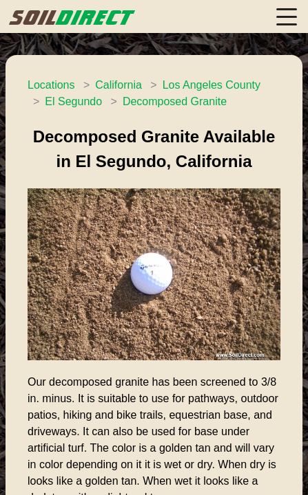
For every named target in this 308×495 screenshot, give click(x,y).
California (118, 85)
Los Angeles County (211, 85)
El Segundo (73, 101)
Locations (51, 85)
